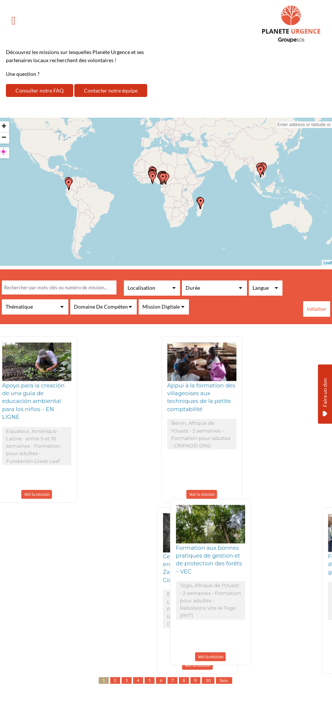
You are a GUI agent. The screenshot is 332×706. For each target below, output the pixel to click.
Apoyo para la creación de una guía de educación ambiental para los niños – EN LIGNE (33, 401)
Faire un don (325, 382)
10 (208, 680)
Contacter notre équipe (111, 90)
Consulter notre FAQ (40, 90)
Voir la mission (37, 494)
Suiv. (224, 680)
